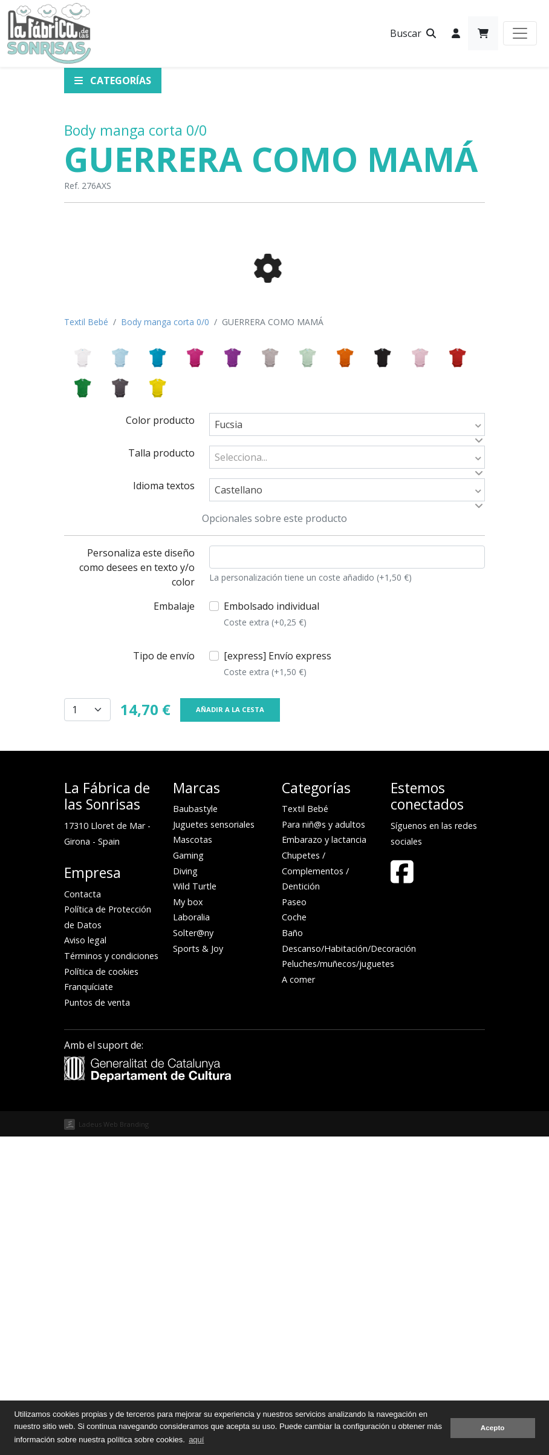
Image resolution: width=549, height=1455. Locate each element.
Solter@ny (193, 1251)
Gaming (188, 1174)
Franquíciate (88, 1305)
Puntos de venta (97, 1321)
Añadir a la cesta (230, 1027)
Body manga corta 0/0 (135, 130)
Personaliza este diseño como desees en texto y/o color (137, 886)
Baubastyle (195, 1127)
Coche (294, 1235)
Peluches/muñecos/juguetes (338, 1282)
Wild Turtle (194, 1204)
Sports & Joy (198, 1267)
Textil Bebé (86, 640)
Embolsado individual (271, 932)
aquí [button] (196, 1439)
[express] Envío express (277, 982)
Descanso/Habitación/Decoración (349, 1267)
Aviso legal (85, 1258)
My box (188, 1220)
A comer (298, 1298)
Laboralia (191, 1235)
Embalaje (174, 924)
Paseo (294, 1220)
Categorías (112, 80)
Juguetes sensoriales (214, 1143)
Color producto (160, 738)
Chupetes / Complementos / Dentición (315, 1189)
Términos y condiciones (111, 1274)
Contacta (82, 1212)
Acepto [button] (493, 1427)
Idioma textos (164, 804)
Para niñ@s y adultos (323, 1143)
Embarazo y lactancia (324, 1158)
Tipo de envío (164, 974)
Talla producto (161, 771)
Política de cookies (101, 1290)
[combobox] (347, 742)
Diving (185, 1189)
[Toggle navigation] (520, 33)
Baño (292, 1251)
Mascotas (192, 1158)
